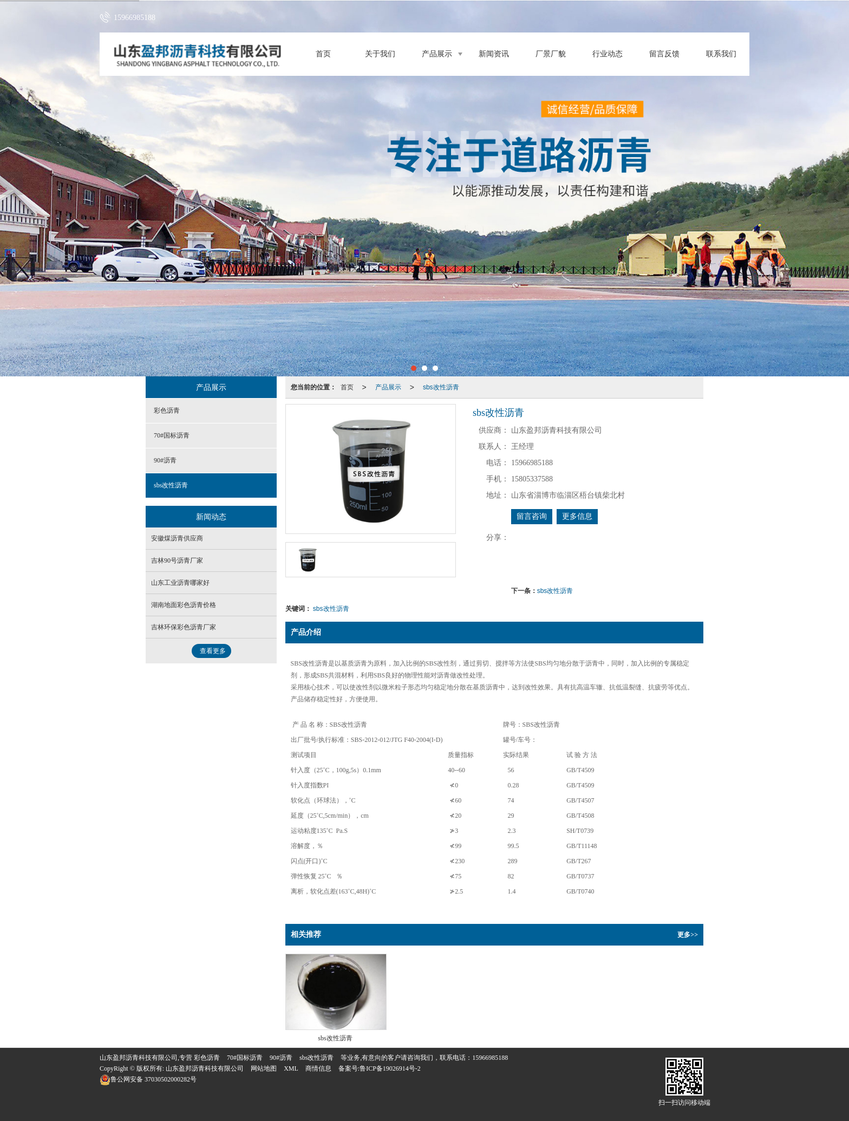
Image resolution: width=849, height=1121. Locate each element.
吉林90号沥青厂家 (177, 560)
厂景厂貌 (550, 54)
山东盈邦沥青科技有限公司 (205, 1068)
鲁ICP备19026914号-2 (390, 1068)
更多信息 (577, 516)
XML (291, 1068)
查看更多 (213, 651)
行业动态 (607, 54)
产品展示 (437, 54)
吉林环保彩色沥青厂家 (183, 627)
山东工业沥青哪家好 (180, 582)
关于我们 (380, 54)
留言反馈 (664, 54)
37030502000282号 (148, 1079)
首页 (323, 54)
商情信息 (318, 1068)
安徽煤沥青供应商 (177, 538)
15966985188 (490, 1057)
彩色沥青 (167, 410)
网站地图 (264, 1068)
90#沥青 (165, 460)
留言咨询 (532, 516)
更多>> (687, 934)
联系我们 (721, 54)
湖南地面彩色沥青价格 (183, 605)
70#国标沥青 (172, 435)
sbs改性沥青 (441, 387)
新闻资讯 (494, 54)
